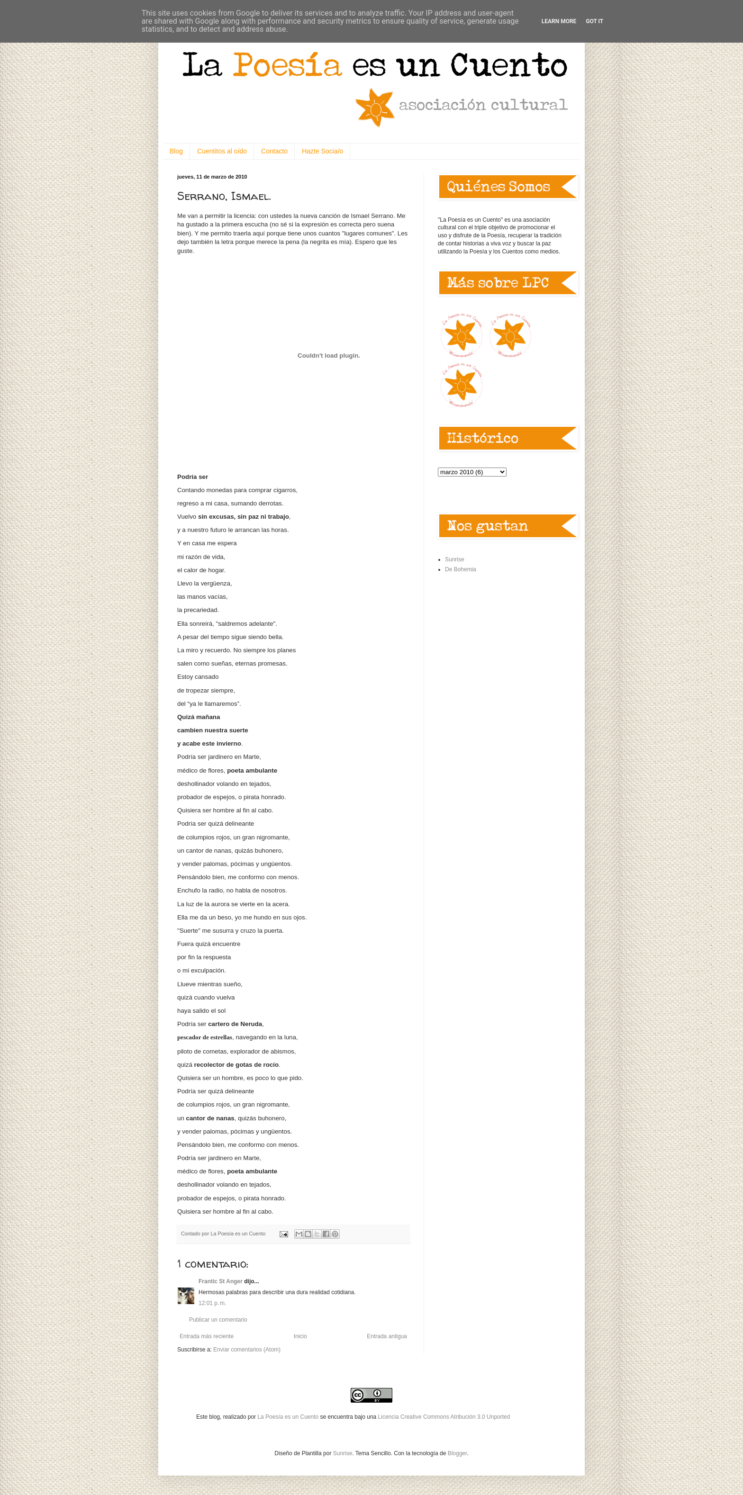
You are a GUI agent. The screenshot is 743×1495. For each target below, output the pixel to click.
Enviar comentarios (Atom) (247, 1349)
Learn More (559, 21)
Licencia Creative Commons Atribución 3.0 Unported (444, 1417)
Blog (176, 151)
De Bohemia (460, 569)
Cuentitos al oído (222, 151)
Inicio (300, 1336)
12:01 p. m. (212, 1303)
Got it (594, 21)
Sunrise (454, 559)
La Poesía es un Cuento (288, 1417)
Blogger (457, 1453)
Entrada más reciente (207, 1336)
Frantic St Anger (221, 1281)
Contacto (274, 151)
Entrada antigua (387, 1336)
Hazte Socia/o (322, 151)
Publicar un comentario (218, 1319)
